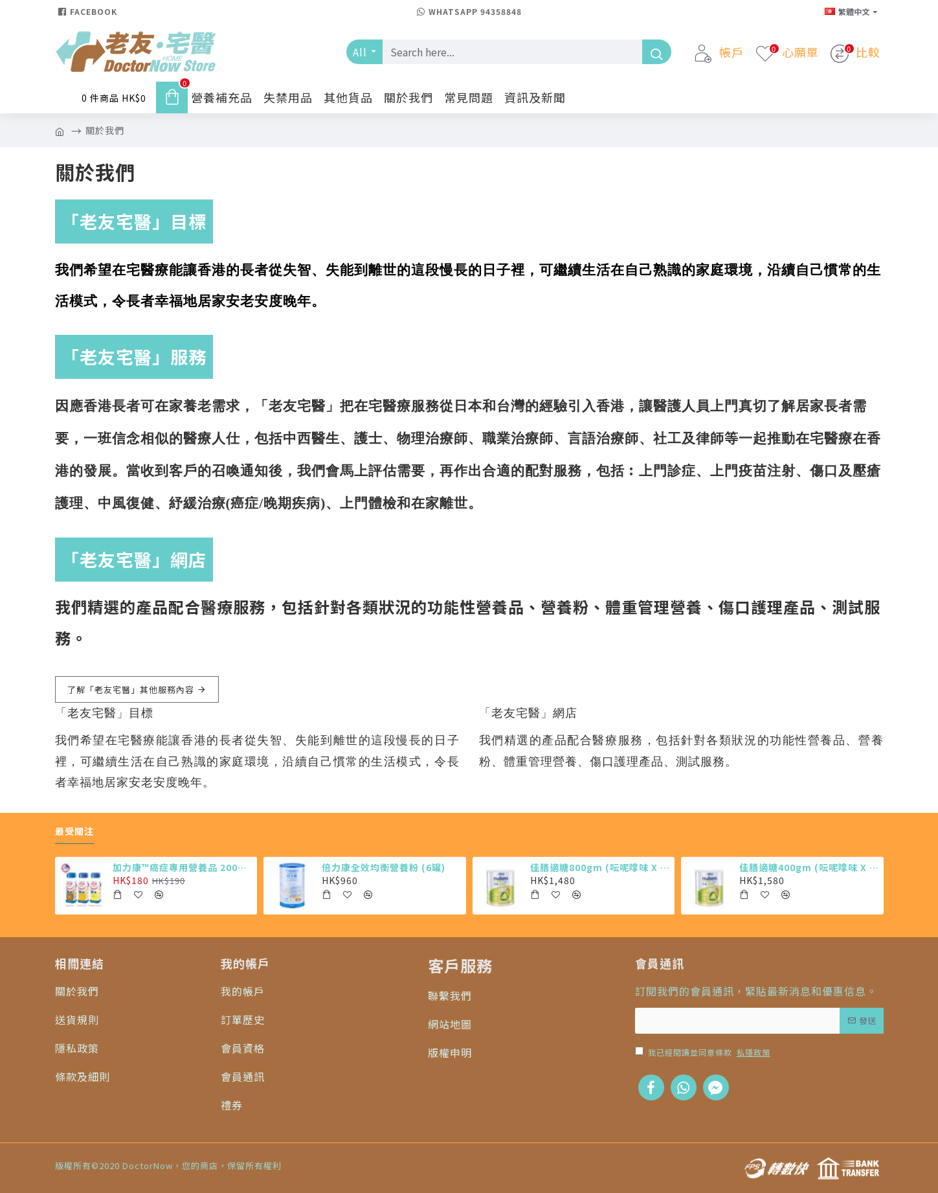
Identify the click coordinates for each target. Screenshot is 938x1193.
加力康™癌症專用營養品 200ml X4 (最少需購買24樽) (182, 867)
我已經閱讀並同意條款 (703, 1052)
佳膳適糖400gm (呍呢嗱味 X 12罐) (809, 867)
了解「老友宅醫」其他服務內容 (130, 689)
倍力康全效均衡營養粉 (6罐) (383, 867)
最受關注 (74, 831)
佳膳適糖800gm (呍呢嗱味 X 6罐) (600, 867)
